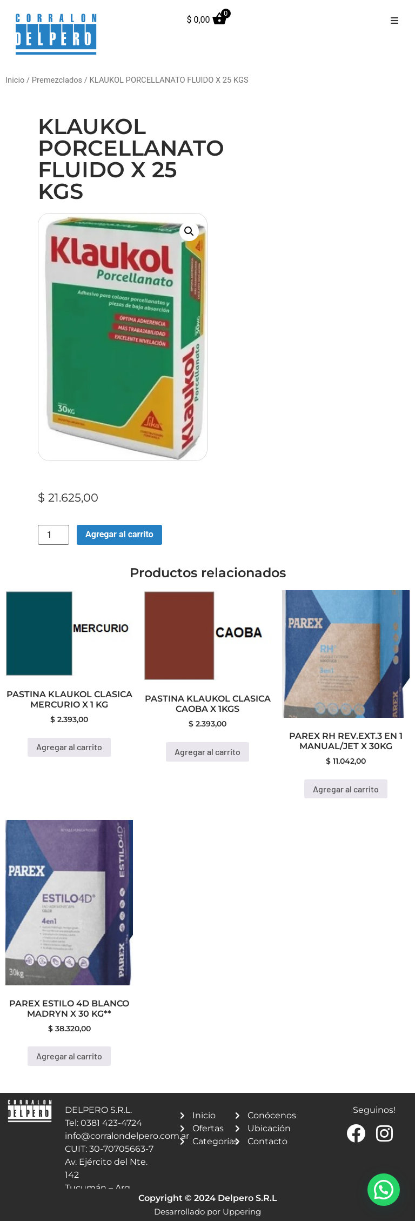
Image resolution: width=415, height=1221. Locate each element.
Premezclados (57, 80)
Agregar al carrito (119, 534)
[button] (394, 20)
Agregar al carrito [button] (69, 747)
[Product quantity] (53, 535)
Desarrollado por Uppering (207, 1211)
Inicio (14, 80)
